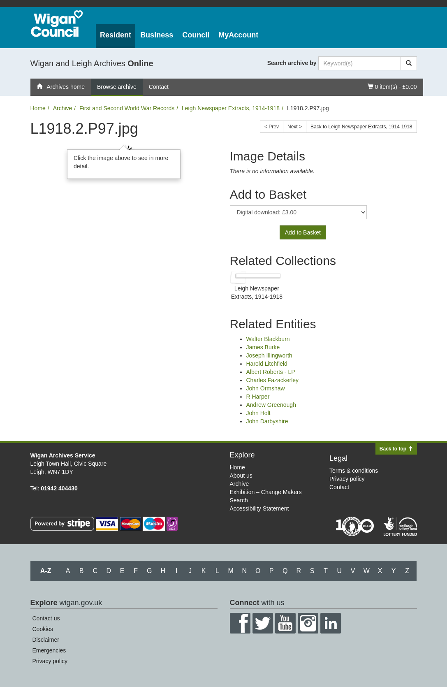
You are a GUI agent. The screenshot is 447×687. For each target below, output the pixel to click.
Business (156, 35)
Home (38, 108)
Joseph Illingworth (269, 355)
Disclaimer (45, 639)
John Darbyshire (267, 421)
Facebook (240, 623)
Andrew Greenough (271, 405)
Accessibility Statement (259, 508)
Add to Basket (303, 232)
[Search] (409, 63)
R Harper (258, 396)
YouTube (285, 623)
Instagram (308, 623)
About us (241, 475)
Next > (294, 127)
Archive (62, 108)
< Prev (271, 127)
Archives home (61, 87)
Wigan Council (56, 23)
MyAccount (238, 35)
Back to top (396, 449)
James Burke (263, 347)
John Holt (258, 413)
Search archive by (292, 63)
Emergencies (49, 650)
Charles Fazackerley (272, 380)
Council (195, 35)
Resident (115, 35)
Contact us (46, 618)
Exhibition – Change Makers (266, 492)
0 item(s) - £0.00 (392, 86)
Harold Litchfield (266, 363)
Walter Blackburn (268, 339)
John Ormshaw (265, 388)
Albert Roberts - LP (270, 372)
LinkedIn (330, 623)
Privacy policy (347, 479)
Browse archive (117, 87)
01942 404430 (59, 488)
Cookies (42, 629)
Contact (159, 87)
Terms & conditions (353, 470)
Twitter (262, 623)
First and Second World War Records (126, 108)
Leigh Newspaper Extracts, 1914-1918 (231, 108)
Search (239, 500)
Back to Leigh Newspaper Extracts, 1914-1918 (361, 127)
